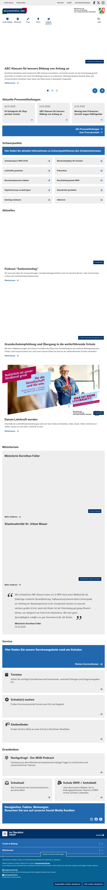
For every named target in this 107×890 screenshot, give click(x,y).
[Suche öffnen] (99, 21)
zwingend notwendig (11, 870)
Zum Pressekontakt (90, 132)
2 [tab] (52, 90)
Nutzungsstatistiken (11, 875)
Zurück (94, 90)
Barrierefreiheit (21, 3)
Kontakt (69, 3)
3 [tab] (57, 90)
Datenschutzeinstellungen (53, 854)
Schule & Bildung (10, 844)
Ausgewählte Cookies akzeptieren (67, 884)
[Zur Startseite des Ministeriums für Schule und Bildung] (14, 11)
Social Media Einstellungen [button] (82, 3)
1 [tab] (48, 90)
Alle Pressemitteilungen (88, 129)
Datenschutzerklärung (42, 863)
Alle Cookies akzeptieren (93, 884)
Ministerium (7, 850)
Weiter (102, 90)
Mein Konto (60, 3)
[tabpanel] (53, 56)
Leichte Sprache (8, 3)
